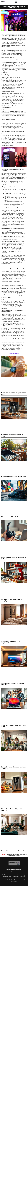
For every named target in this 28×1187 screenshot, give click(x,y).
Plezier (3, 904)
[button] (16, 2)
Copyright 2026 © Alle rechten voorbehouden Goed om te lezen (14, 932)
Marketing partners (14, 923)
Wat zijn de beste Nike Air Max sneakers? (13, 517)
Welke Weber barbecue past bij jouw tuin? (13, 476)
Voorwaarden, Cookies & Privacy (14, 920)
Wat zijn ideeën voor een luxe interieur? (12, 901)
